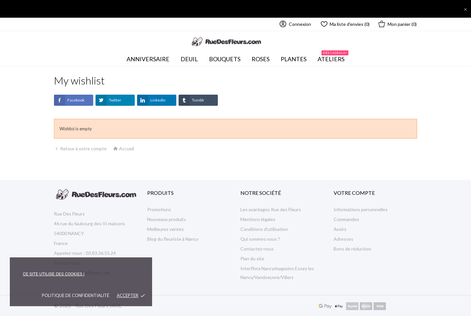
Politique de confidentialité (75, 295)
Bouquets (226, 57)
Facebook (69, 100)
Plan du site (252, 258)
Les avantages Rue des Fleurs (270, 209)
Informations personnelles (361, 209)
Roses (261, 59)
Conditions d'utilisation (264, 229)
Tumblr (191, 100)
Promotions (159, 209)
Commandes (346, 219)
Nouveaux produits (166, 219)
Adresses (343, 239)
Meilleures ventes (165, 229)
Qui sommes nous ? (260, 239)
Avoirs (340, 229)
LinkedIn (151, 100)
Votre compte (354, 193)
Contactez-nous (257, 248)
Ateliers (333, 57)
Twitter (108, 100)
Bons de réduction (352, 248)
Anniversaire (148, 59)
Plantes (293, 59)
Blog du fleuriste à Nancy (172, 239)
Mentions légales (257, 219)
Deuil (189, 59)
